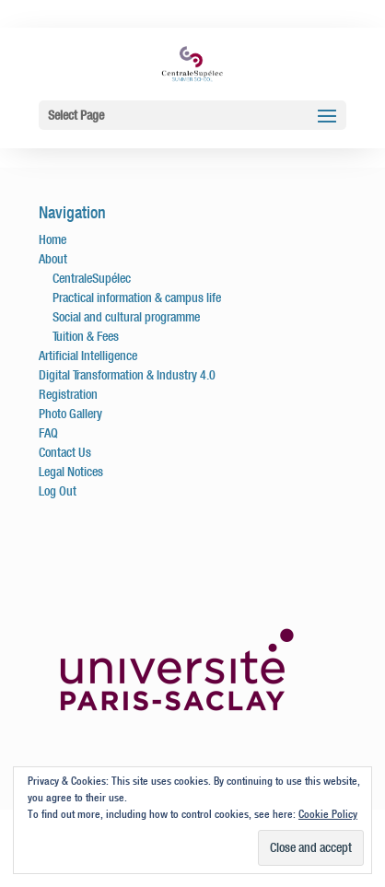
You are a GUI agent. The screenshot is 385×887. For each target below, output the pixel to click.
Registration (68, 394)
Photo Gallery (70, 413)
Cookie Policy (327, 814)
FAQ (48, 433)
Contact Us (65, 452)
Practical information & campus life (136, 297)
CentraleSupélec (91, 278)
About (53, 259)
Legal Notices (71, 471)
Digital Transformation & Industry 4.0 (127, 375)
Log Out (57, 491)
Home (52, 239)
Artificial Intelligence (88, 355)
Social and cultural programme (126, 317)
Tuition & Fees (85, 336)
